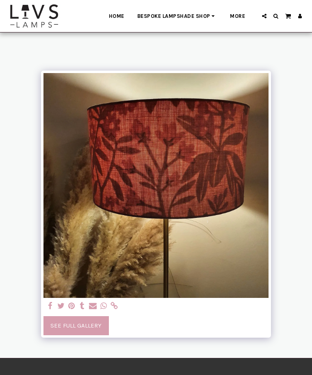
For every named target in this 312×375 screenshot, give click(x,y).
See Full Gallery (76, 325)
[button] (264, 16)
